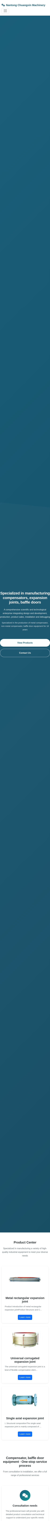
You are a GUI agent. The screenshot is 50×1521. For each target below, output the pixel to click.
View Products (25, 643)
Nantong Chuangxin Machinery (23, 5)
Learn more (25, 1317)
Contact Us (25, 653)
